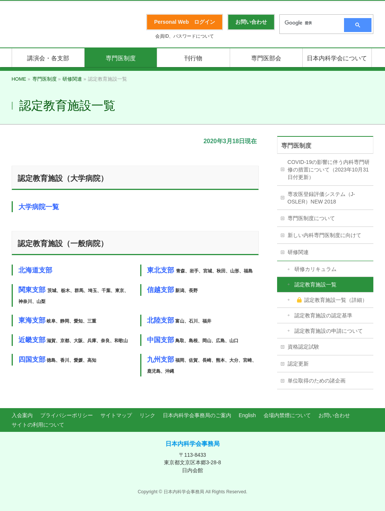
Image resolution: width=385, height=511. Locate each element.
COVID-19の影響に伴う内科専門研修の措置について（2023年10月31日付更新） (329, 169)
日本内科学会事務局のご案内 (197, 415)
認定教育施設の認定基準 (323, 315)
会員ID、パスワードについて (184, 36)
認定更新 (298, 364)
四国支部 (31, 359)
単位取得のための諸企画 (317, 381)
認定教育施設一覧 (315, 285)
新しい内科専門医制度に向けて (324, 235)
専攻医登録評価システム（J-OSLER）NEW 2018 (321, 198)
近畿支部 (31, 340)
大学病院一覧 (38, 207)
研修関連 (298, 252)
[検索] (309, 23)
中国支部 (160, 340)
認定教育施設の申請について (328, 331)
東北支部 (160, 270)
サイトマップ (116, 415)
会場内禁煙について (287, 415)
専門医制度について (311, 218)
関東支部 (31, 290)
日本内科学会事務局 (192, 444)
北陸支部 (160, 320)
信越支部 (160, 290)
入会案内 (22, 415)
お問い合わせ (334, 415)
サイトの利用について (38, 425)
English (247, 415)
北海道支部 (35, 270)
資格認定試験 (303, 347)
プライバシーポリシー (66, 415)
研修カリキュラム (315, 269)
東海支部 (31, 320)
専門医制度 (296, 145)
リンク (147, 415)
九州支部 (160, 359)
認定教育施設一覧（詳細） (332, 300)
